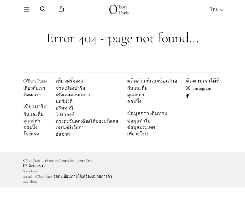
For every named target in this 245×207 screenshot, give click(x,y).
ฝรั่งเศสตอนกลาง (73, 95)
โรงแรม (31, 134)
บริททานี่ (64, 108)
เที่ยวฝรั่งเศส (69, 81)
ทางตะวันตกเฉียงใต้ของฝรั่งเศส (87, 121)
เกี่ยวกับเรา (34, 88)
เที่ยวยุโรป (137, 134)
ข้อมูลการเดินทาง (147, 113)
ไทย (217, 9)
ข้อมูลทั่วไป (138, 121)
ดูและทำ (31, 121)
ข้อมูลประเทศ (141, 127)
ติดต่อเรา (32, 95)
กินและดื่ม (33, 114)
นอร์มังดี (64, 101)
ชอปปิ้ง (30, 127)
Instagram (198, 88)
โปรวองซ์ (65, 115)
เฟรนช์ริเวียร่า (69, 128)
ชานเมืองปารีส (70, 88)
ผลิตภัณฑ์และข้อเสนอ (152, 81)
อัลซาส (63, 134)
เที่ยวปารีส (35, 106)
